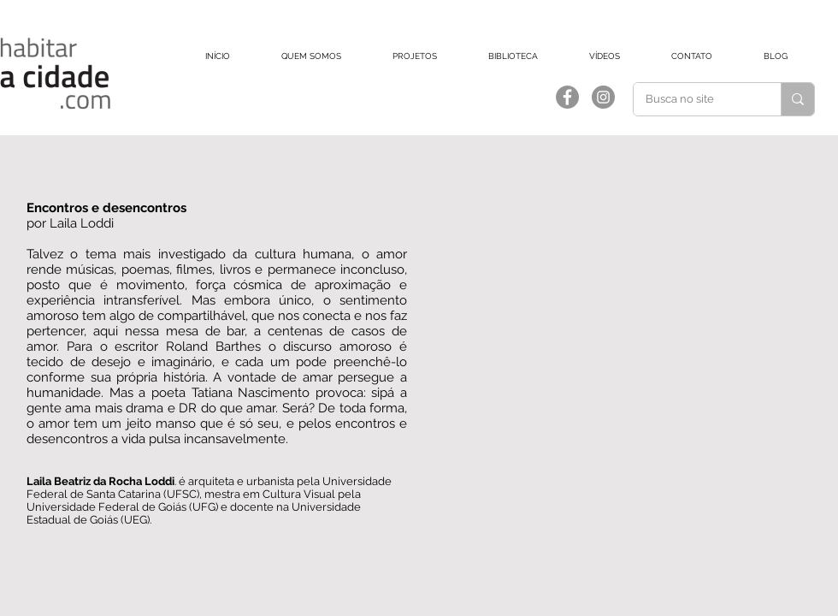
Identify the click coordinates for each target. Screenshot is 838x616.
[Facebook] (567, 97)
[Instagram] (603, 97)
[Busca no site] (695, 99)
